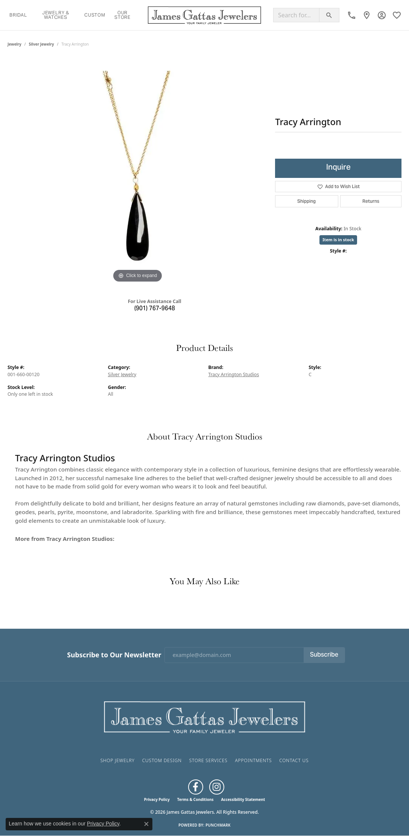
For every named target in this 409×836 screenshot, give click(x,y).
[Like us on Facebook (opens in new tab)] (195, 787)
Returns (370, 201)
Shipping (306, 201)
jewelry (14, 44)
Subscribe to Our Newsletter (114, 655)
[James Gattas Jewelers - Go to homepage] (204, 716)
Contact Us (294, 760)
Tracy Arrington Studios (233, 374)
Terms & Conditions (195, 799)
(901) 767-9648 (154, 308)
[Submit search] (329, 15)
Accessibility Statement (243, 799)
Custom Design (162, 760)
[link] (351, 15)
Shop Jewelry (117, 760)
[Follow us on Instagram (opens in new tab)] (216, 787)
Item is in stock (338, 239)
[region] (138, 171)
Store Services (208, 760)
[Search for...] (296, 15)
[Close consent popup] (146, 824)
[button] (381, 15)
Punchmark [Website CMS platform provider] (218, 825)
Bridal (18, 15)
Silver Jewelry (41, 44)
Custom (94, 15)
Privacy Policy (157, 799)
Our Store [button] (122, 15)
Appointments (253, 760)
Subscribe (324, 655)
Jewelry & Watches (55, 15)
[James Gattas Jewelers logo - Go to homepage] (204, 15)
